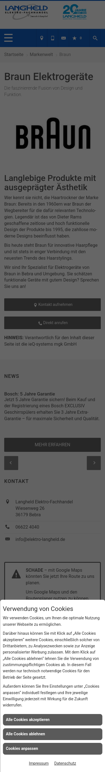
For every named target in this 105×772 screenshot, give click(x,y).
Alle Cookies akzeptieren (28, 719)
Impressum (38, 763)
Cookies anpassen (22, 748)
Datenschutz (65, 763)
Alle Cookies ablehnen (25, 734)
